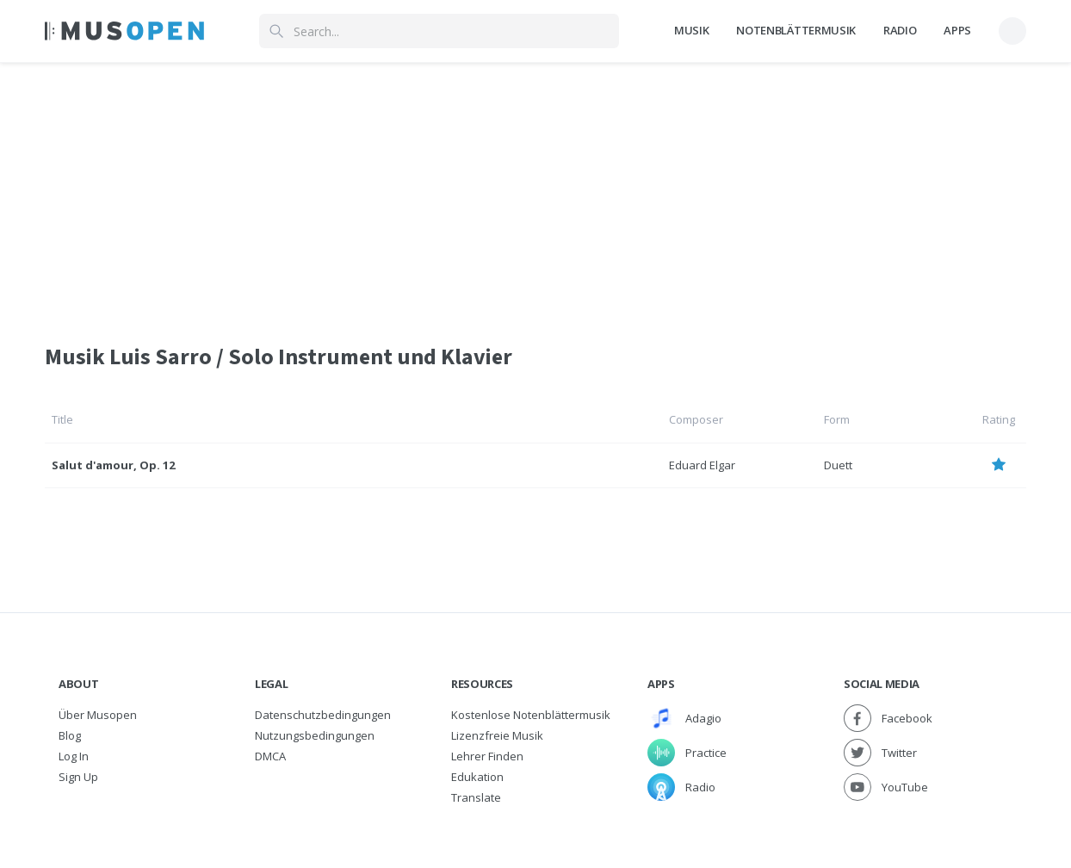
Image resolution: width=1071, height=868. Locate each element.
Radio (899, 30)
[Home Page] (124, 31)
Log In (74, 756)
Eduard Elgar (702, 465)
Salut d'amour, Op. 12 (113, 465)
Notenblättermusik (795, 30)
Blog (70, 735)
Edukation (477, 776)
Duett (838, 465)
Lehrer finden (487, 756)
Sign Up (78, 776)
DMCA (270, 756)
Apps (957, 30)
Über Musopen (98, 714)
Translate (476, 797)
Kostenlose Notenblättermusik (530, 714)
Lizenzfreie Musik (497, 735)
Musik (691, 30)
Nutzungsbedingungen (315, 735)
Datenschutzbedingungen (323, 714)
